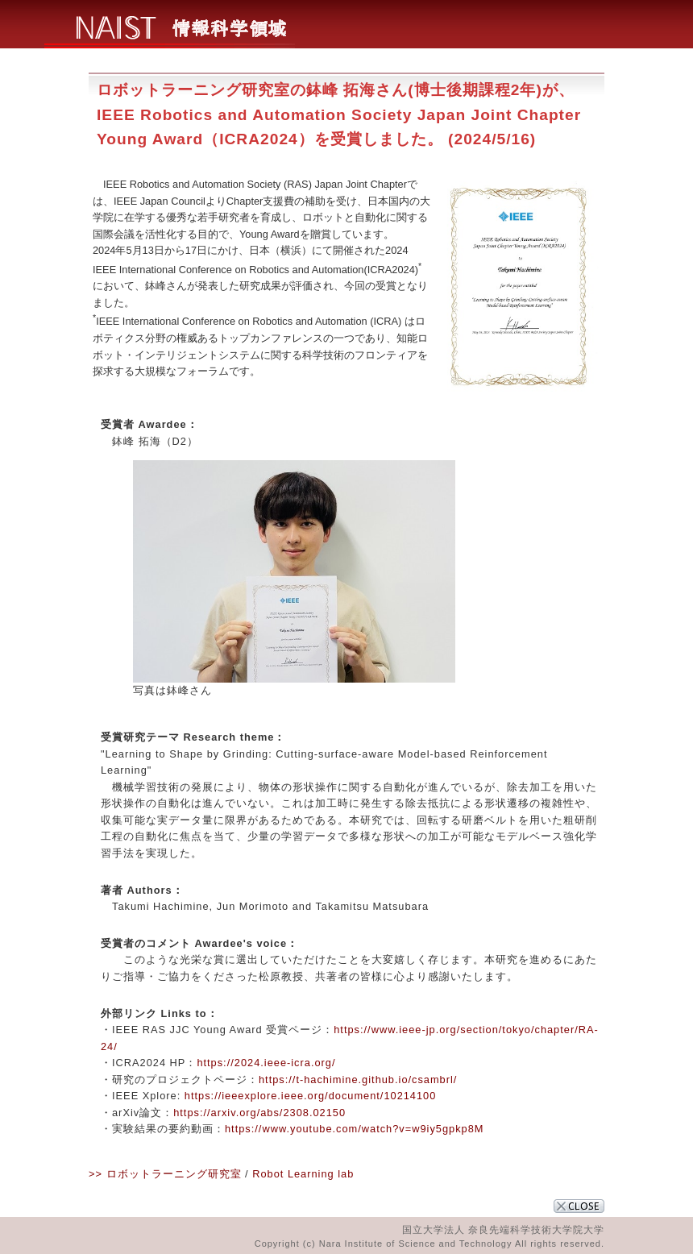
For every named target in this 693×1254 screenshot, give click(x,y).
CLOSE (579, 1206)
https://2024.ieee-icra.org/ (266, 1063)
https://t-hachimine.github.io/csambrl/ (358, 1079)
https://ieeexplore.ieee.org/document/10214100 (311, 1096)
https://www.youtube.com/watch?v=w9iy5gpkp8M (354, 1129)
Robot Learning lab (303, 1174)
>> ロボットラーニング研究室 (165, 1174)
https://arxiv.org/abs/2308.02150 (259, 1113)
